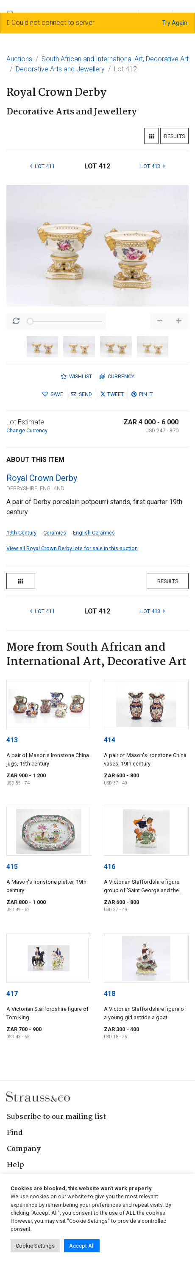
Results (174, 136)
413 (12, 740)
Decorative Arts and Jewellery (60, 69)
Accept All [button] (82, 1246)
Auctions (19, 59)
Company (24, 1149)
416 (109, 867)
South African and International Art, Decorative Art (115, 59)
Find (15, 1133)
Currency (117, 376)
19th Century (21, 532)
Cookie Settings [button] (35, 1246)
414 (109, 740)
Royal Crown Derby (41, 478)
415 (12, 867)
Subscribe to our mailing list (56, 1117)
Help (15, 1165)
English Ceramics (94, 532)
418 (109, 994)
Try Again (174, 22)
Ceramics (54, 532)
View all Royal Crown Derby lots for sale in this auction (72, 548)
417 (12, 994)
